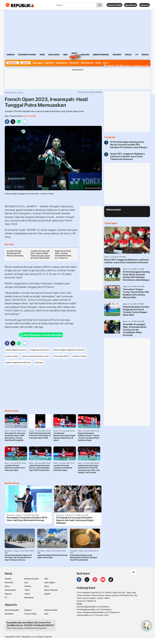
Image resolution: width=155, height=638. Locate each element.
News (74, 53)
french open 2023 (61, 356)
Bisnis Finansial (101, 54)
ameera (10, 54)
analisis (85, 54)
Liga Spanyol (61, 63)
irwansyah (39, 362)
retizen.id (144, 5)
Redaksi (27, 610)
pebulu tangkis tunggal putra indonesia (69, 350)
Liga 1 (105, 63)
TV (136, 54)
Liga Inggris (37, 63)
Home (7, 92)
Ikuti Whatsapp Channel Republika (41, 334)
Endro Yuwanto (29, 116)
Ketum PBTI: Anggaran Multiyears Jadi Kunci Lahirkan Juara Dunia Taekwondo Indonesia (127, 156)
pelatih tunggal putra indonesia (18, 362)
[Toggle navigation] (7, 5)
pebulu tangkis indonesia (16, 350)
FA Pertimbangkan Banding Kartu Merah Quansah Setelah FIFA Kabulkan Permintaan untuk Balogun (128, 145)
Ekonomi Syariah (27, 54)
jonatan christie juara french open (35, 356)
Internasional (10, 590)
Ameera (8, 578)
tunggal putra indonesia (39, 350)
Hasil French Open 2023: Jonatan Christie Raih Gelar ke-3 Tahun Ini (63, 254)
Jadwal (25, 63)
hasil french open (79, 356)
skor (42, 54)
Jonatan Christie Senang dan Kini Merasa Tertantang (15, 253)
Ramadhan (29, 597)
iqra (65, 54)
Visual (27, 594)
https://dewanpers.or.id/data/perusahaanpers (26, 628)
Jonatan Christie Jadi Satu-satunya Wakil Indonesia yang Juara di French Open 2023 (40, 254)
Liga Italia (49, 63)
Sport (14, 92)
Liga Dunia (74, 63)
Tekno (27, 590)
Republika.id (130, 5)
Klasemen (12, 63)
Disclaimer (9, 614)
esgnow (117, 54)
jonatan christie (12, 356)
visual (128, 54)
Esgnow (8, 594)
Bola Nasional (87, 63)
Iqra (26, 582)
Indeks (145, 54)
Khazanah (9, 582)
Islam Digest (49, 582)
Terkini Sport (110, 223)
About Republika (12, 610)
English (47, 594)
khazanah (53, 54)
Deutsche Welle (114, 5)
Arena (98, 63)
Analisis (27, 586)
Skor (46, 578)
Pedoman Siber (50, 610)
